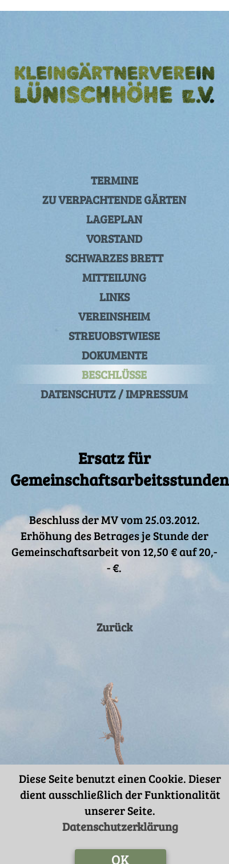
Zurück (114, 616)
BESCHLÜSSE (114, 363)
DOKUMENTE (114, 344)
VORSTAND (114, 227)
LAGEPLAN (114, 208)
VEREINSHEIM (114, 305)
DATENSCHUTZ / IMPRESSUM (114, 383)
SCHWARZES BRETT (114, 247)
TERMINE (114, 169)
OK (120, 848)
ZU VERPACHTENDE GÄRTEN (114, 189)
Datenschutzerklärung (120, 815)
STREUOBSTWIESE (114, 325)
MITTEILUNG (114, 266)
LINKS (114, 286)
